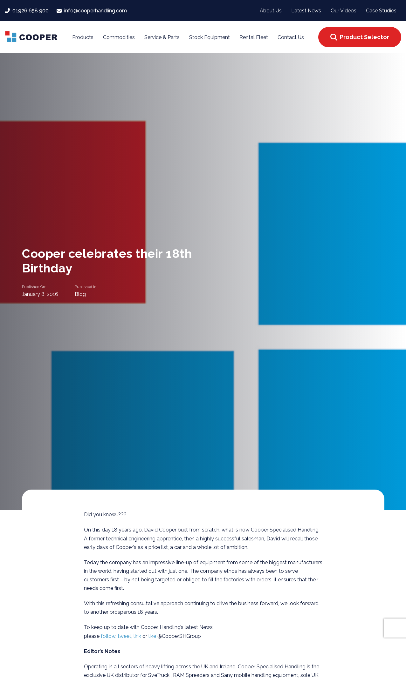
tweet (124, 636)
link (138, 636)
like (152, 636)
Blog (80, 294)
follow (108, 636)
